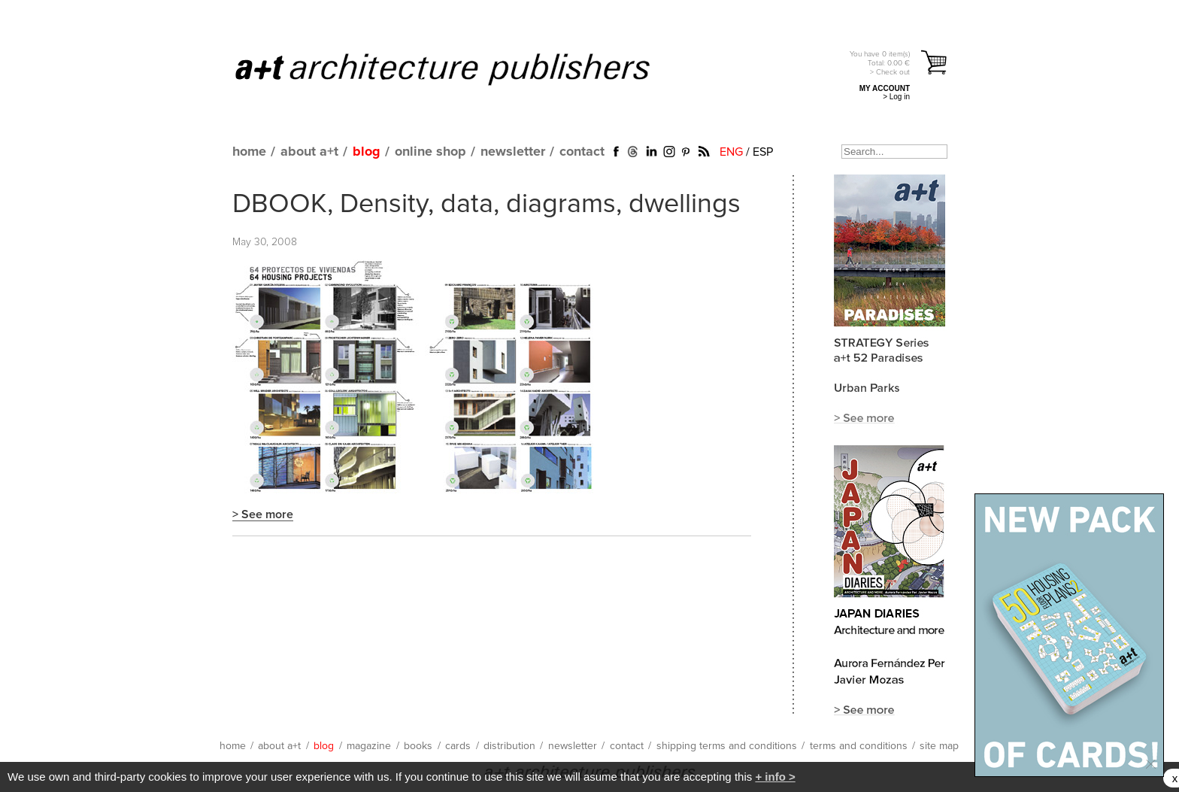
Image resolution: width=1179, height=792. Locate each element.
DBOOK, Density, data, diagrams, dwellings (486, 204)
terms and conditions (859, 746)
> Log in (896, 97)
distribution (509, 746)
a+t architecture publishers (461, 68)
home (249, 152)
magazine (369, 746)
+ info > (775, 776)
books (418, 746)
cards (458, 746)
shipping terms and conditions (726, 746)
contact (582, 152)
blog (366, 152)
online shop (430, 152)
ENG (731, 152)
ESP (763, 152)
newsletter (512, 152)
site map (939, 746)
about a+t (309, 152)
